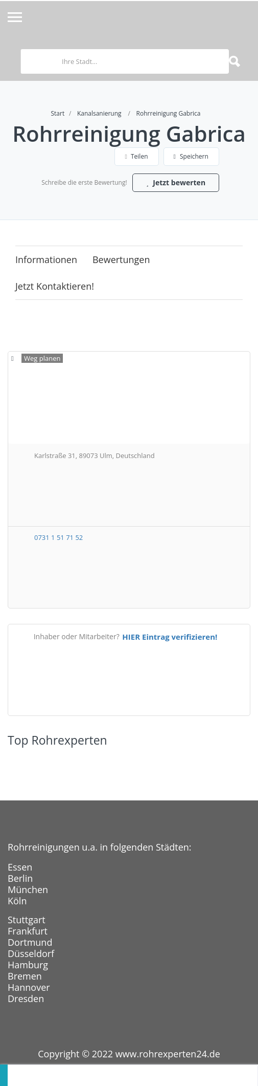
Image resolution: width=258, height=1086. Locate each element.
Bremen (25, 976)
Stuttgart (26, 920)
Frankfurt (28, 931)
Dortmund (30, 942)
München (28, 889)
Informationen (46, 259)
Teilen (136, 156)
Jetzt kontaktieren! (54, 286)
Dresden (26, 998)
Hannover (29, 987)
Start (57, 113)
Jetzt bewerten (175, 182)
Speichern (191, 156)
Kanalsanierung (99, 113)
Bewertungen (121, 259)
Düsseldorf (31, 953)
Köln (17, 901)
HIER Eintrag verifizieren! (169, 637)
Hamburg (28, 965)
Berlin (20, 878)
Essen (20, 867)
